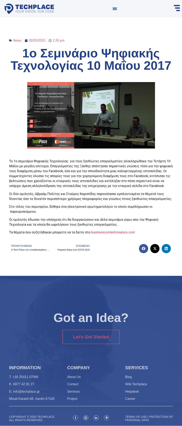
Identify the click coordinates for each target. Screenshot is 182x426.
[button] (143, 248)
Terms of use (136, 423)
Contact (73, 389)
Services (73, 396)
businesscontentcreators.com (113, 232)
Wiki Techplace (136, 389)
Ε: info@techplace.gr (24, 396)
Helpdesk (132, 396)
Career (130, 404)
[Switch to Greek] (115, 9)
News (17, 40)
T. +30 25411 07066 (23, 382)
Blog (128, 382)
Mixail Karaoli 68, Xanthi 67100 (32, 404)
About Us (74, 382)
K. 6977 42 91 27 (21, 389)
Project (72, 404)
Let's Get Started (91, 346)
